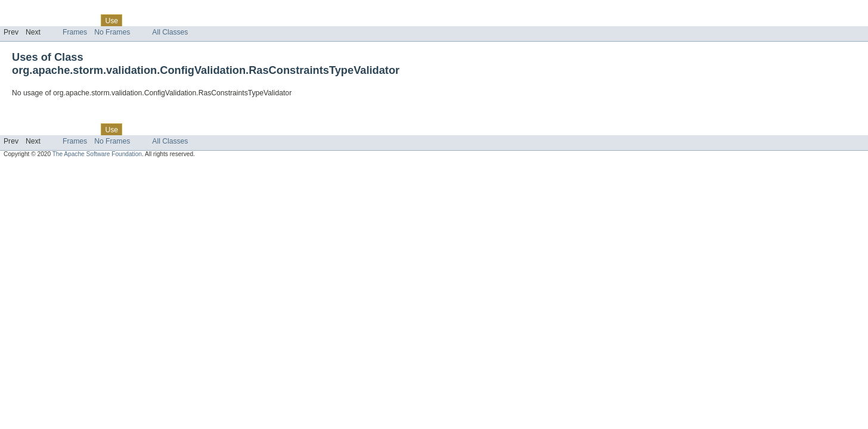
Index (204, 20)
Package (55, 20)
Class (85, 20)
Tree (136, 20)
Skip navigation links (33, 10)
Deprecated (169, 20)
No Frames (112, 32)
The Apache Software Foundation (97, 154)
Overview (19, 20)
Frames (75, 32)
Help (227, 20)
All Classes (170, 32)
